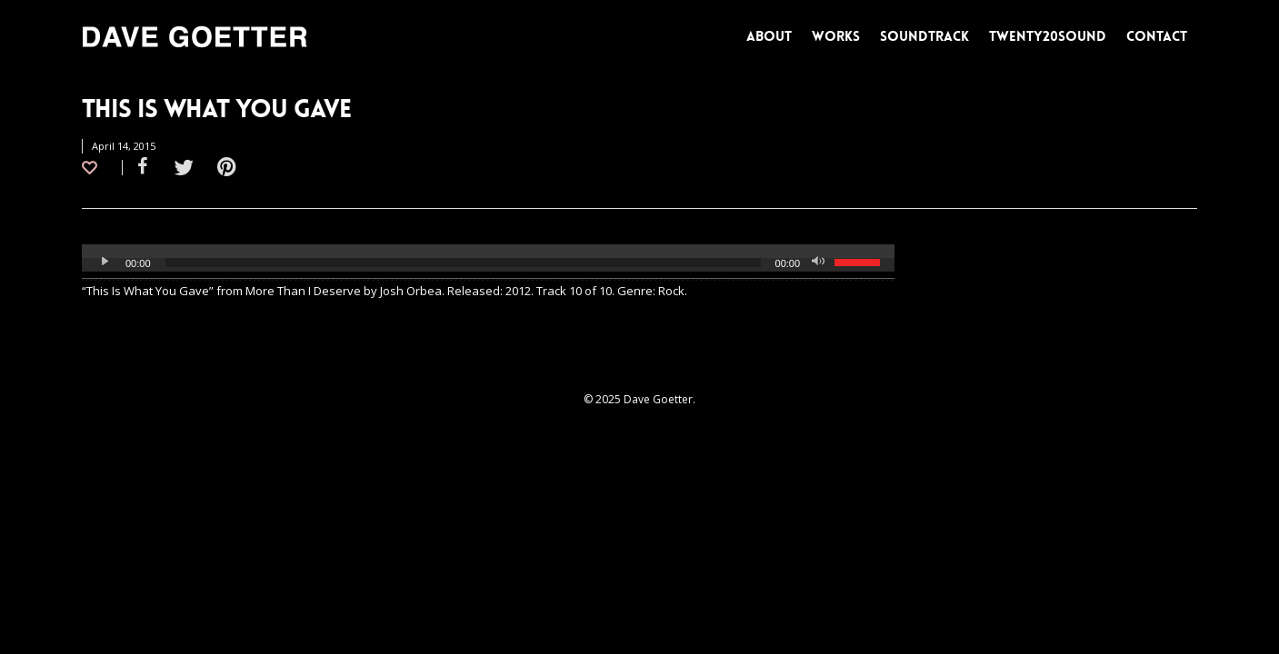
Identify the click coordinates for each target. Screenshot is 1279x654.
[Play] (105, 262)
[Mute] (820, 262)
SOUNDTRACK (924, 36)
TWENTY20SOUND (1047, 36)
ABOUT (769, 36)
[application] (488, 262)
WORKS (836, 36)
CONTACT (1156, 36)
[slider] (463, 262)
